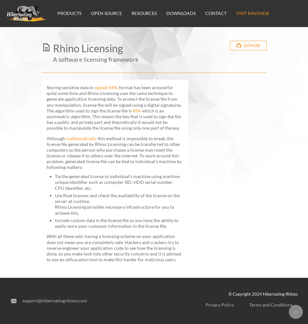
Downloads (181, 13)
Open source (106, 13)
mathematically (81, 138)
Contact (216, 13)
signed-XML (106, 87)
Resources (144, 13)
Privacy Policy (220, 304)
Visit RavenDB (252, 13)
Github (248, 45)
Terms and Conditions (271, 304)
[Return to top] (296, 312)
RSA (137, 110)
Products (69, 13)
